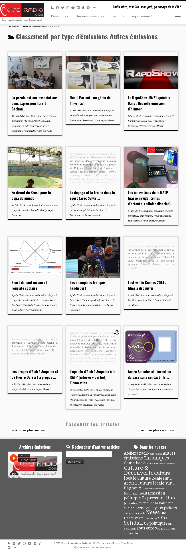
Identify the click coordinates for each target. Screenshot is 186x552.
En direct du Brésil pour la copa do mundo (31, 195)
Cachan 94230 (32, 121)
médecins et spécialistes (82, 210)
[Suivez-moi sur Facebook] (58, 7)
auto (72, 115)
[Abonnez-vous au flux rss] (53, 7)
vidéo (39, 131)
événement (42, 126)
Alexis (111, 120)
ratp (130, 220)
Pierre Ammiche (93, 215)
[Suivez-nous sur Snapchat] (89, 7)
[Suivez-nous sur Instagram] (68, 7)
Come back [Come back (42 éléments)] (134, 463)
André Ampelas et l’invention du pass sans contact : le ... (149, 374)
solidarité (30, 131)
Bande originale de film (140, 300)
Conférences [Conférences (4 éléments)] (152, 463)
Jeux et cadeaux (163, 216)
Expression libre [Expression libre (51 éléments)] (158, 497)
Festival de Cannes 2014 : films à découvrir (147, 285)
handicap (88, 300)
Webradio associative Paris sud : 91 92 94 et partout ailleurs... (90, 543)
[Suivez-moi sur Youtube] (74, 7)
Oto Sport (45, 210)
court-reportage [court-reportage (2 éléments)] (167, 464)
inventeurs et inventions (141, 216)
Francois (16, 215)
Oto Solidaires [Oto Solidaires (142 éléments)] (145, 520)
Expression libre (39, 116)
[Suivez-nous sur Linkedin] (79, 7)
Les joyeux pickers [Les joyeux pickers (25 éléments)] (160, 508)
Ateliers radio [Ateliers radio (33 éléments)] (136, 453)
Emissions (59, 16)
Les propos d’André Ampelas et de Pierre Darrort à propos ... (35, 374)
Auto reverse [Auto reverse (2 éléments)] (156, 454)
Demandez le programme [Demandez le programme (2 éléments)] (153, 489)
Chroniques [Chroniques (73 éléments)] (156, 458)
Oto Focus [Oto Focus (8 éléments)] (150, 518)
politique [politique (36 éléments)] (157, 523)
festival (166, 300)
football (34, 210)
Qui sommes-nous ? (90, 16)
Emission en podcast (86, 115)
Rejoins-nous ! (141, 16)
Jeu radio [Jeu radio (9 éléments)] (130, 503)
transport (149, 220)
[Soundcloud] (95, 7)
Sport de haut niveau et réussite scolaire (29, 285)
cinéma (158, 300)
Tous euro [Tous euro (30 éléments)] (145, 528)
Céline (135, 305)
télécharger (146, 126)
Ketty (49, 131)
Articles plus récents (158, 430)
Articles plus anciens (28, 430)
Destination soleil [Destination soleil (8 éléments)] (135, 493)
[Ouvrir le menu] (178, 16)
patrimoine (18, 131)
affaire (24, 389)
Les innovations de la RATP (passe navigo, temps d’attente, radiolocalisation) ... (151, 198)
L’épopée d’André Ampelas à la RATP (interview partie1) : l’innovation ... (92, 377)
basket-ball (76, 300)
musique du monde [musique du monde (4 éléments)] (134, 513)
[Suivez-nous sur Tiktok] (84, 7)
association (18, 121)
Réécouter (87, 120)
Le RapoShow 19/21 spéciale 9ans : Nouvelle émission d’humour (149, 103)
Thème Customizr (102, 547)
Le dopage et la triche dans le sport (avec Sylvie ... (92, 195)
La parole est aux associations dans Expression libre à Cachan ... (35, 103)
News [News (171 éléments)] (153, 512)
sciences (98, 120)
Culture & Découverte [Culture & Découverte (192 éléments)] (138, 470)
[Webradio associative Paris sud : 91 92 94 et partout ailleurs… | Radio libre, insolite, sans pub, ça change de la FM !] (22, 12)
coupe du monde (20, 210)
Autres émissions (97, 110)
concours (84, 395)
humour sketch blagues (140, 121)
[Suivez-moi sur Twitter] (63, 7)
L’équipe (118, 16)
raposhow (159, 121)
